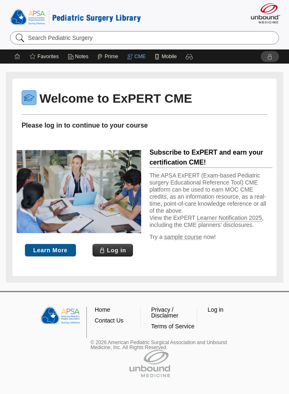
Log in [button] (215, 309)
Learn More (50, 250)
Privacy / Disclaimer (164, 312)
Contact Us (109, 320)
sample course (183, 237)
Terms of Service (172, 326)
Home (102, 309)
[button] (189, 56)
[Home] (17, 56)
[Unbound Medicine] (263, 13)
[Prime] (107, 56)
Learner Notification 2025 (229, 217)
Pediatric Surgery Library (75, 17)
